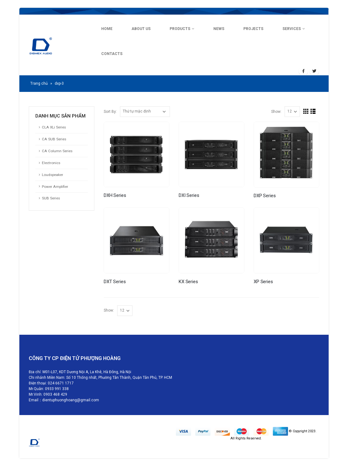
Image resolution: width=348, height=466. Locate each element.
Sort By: (110, 112)
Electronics (51, 163)
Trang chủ (39, 83)
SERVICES (291, 29)
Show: (276, 112)
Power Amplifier (55, 186)
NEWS (218, 29)
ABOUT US (141, 29)
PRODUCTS (180, 29)
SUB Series (51, 198)
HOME (106, 29)
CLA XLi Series (54, 127)
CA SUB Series (54, 139)
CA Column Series (57, 151)
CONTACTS (111, 54)
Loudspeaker (52, 175)
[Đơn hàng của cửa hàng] (145, 111)
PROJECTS (253, 29)
